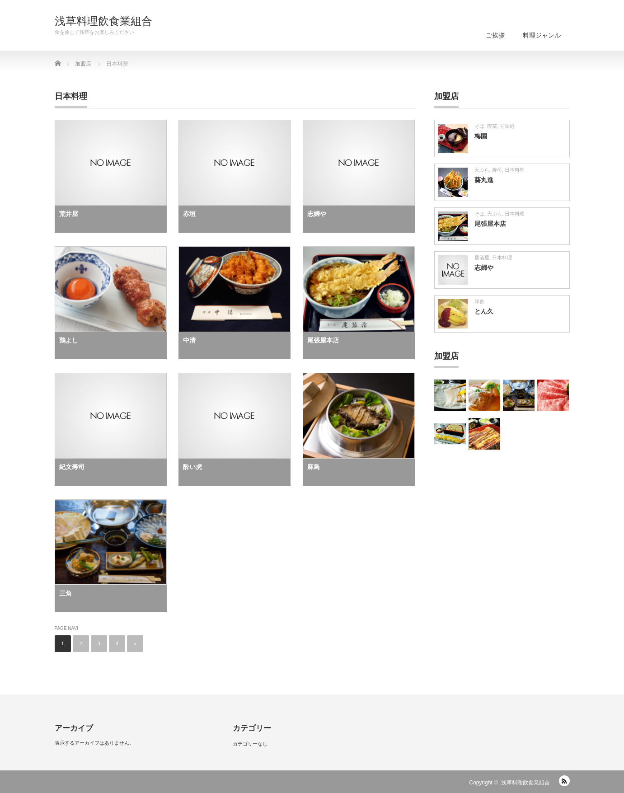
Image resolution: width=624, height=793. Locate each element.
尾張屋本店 (323, 340)
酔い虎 (192, 466)
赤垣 (189, 213)
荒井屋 (68, 213)
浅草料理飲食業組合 (103, 21)
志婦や (316, 213)
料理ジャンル (542, 35)
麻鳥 (313, 466)
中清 (189, 340)
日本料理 (515, 170)
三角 (65, 593)
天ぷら (481, 170)
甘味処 (507, 126)
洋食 (479, 301)
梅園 (480, 136)
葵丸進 (483, 179)
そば (479, 126)
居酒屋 (481, 257)
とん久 (483, 311)
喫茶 (492, 126)
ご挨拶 (495, 35)
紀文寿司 (71, 466)
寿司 (497, 170)
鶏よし (68, 340)
